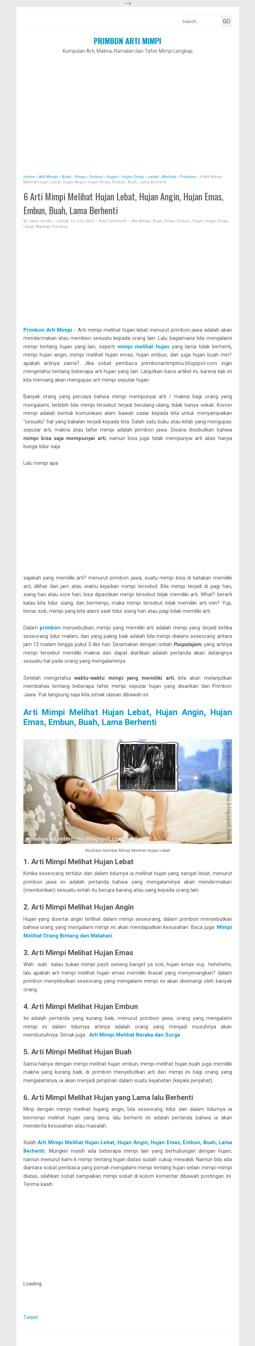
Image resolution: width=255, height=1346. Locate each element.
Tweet (30, 1317)
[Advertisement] (127, 110)
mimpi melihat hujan (144, 346)
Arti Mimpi (141, 221)
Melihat (43, 226)
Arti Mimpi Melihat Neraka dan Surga (134, 1035)
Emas (169, 221)
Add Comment (113, 221)
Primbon (60, 226)
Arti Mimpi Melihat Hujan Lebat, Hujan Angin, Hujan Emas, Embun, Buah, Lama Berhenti (127, 717)
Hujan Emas (216, 221)
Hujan (197, 221)
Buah (157, 221)
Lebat (28, 226)
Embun (183, 221)
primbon (50, 627)
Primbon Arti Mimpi (127, 40)
